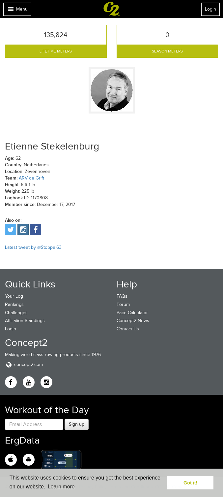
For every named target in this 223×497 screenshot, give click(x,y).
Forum (123, 304)
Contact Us (128, 328)
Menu (17, 11)
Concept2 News (133, 320)
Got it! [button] (190, 482)
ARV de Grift (31, 178)
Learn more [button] (61, 486)
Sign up (76, 424)
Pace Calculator (132, 312)
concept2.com (24, 364)
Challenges (16, 312)
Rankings (14, 304)
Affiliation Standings (25, 320)
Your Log (14, 296)
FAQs (122, 296)
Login (210, 9)
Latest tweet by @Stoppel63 (33, 247)
